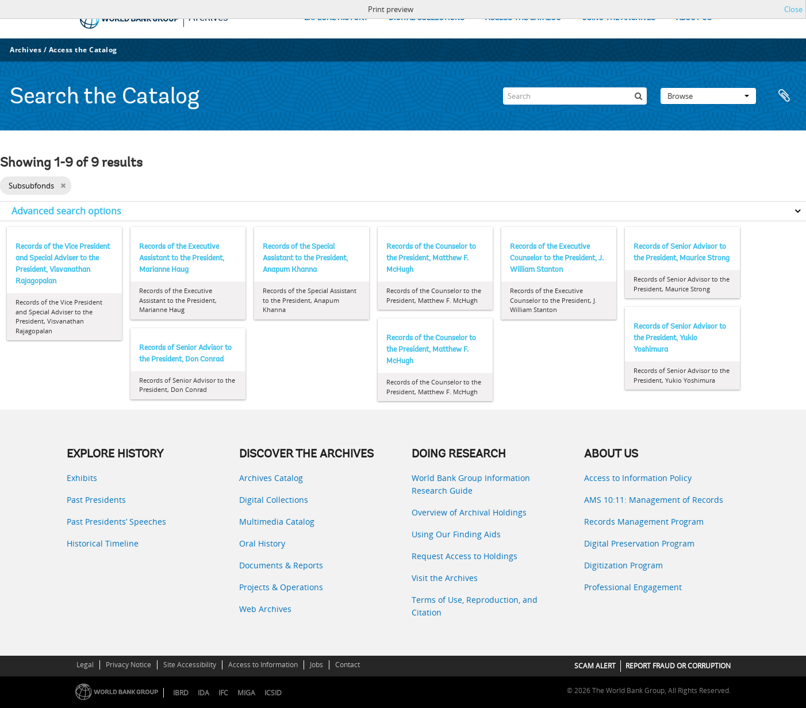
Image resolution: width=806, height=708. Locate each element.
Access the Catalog (83, 50)
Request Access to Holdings (464, 556)
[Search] (575, 96)
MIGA (246, 693)
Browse (708, 96)
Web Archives (265, 608)
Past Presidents (96, 499)
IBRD (181, 693)
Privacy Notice (128, 664)
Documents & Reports (281, 565)
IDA (203, 693)
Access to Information (263, 664)
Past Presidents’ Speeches (116, 521)
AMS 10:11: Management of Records (653, 499)
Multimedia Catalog (276, 521)
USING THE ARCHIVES (618, 18)
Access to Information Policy (638, 477)
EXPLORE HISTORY (336, 18)
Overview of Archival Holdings (469, 512)
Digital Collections (273, 499)
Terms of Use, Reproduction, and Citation (475, 606)
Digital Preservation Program (639, 543)
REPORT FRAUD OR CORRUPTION (678, 666)
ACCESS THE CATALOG (523, 18)
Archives (25, 50)
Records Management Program (644, 521)
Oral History (262, 543)
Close (793, 9)
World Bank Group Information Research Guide (471, 484)
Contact (347, 664)
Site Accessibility (189, 664)
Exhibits (82, 477)
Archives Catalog (271, 477)
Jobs (316, 664)
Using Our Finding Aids (456, 534)
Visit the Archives (445, 577)
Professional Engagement (633, 587)
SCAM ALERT (595, 666)
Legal (85, 664)
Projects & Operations (281, 587)
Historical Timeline (103, 543)
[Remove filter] (63, 185)
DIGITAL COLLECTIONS (427, 18)
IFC (223, 693)
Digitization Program (623, 565)
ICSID (273, 693)
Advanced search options (66, 211)
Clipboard (784, 96)
